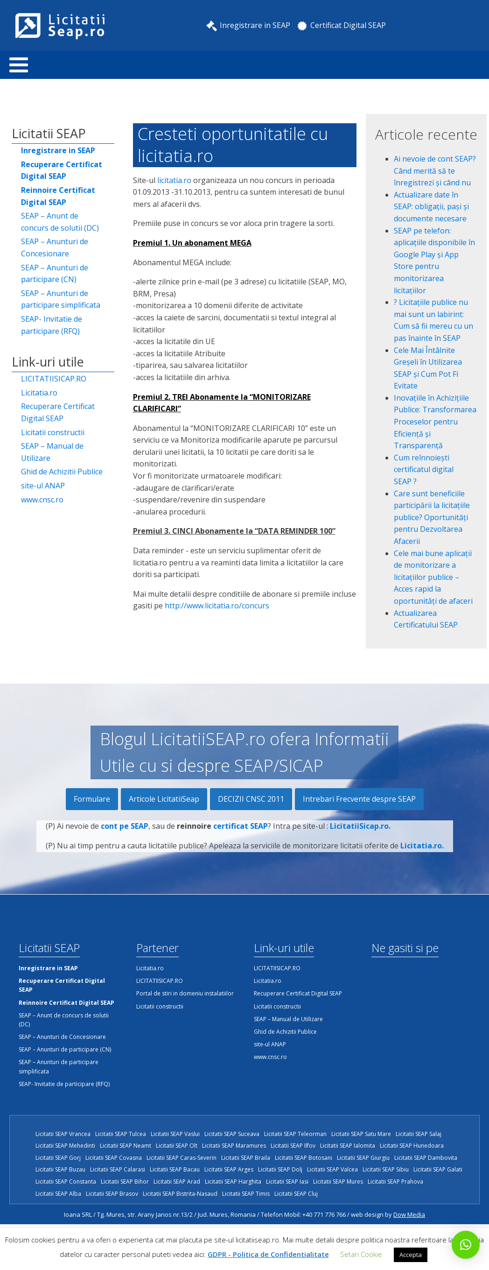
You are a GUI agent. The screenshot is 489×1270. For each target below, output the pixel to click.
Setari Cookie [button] (361, 1254)
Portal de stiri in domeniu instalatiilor (185, 993)
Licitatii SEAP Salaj (418, 1134)
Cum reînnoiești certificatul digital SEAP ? (424, 469)
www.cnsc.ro (42, 499)
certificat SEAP (240, 833)
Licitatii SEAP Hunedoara (412, 1146)
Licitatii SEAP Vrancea (63, 1134)
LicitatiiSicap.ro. (360, 833)
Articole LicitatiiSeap (164, 799)
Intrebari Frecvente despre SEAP (359, 799)
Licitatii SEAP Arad (177, 1181)
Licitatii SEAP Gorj (58, 1158)
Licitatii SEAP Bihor (125, 1181)
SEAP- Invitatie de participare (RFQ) (51, 325)
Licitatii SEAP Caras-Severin (182, 1158)
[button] (466, 1245)
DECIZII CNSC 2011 (251, 799)
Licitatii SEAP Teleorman (295, 1134)
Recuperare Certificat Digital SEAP (58, 412)
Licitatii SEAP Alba (58, 1194)
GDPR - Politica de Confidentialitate (268, 1254)
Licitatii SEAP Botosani (303, 1158)
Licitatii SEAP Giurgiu (363, 1158)
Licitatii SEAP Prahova (395, 1181)
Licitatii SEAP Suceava (231, 1134)
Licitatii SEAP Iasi (287, 1181)
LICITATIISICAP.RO (53, 379)
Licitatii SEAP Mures (338, 1181)
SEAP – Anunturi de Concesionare (54, 247)
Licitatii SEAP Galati (437, 1169)
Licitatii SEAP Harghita (233, 1181)
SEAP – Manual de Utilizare (52, 452)
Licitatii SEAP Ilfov (293, 1146)
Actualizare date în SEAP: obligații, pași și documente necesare (431, 207)
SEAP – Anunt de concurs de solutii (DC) (60, 222)
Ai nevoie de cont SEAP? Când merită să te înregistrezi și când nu (435, 171)
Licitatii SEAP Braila (245, 1158)
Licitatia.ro (39, 393)
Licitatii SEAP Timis (246, 1194)
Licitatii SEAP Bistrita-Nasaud (180, 1194)
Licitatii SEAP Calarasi (117, 1169)
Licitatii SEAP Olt (176, 1146)
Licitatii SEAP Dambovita (425, 1158)
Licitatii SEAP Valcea (332, 1169)
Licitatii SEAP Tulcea (120, 1134)
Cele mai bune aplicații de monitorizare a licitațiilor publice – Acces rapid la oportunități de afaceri (433, 577)
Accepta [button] (410, 1254)
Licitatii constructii (52, 432)
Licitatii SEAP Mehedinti (65, 1146)
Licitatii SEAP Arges (228, 1169)
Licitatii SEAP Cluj (296, 1194)
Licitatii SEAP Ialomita (347, 1146)
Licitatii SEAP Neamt (125, 1146)
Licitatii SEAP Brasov (112, 1194)
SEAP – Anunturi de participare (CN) (54, 273)
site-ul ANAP (43, 485)
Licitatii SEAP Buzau (60, 1169)
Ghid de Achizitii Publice (62, 471)
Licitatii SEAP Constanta (65, 1181)
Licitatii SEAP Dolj (280, 1169)
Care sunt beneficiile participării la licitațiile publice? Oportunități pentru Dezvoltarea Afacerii (432, 517)
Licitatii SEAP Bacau (175, 1169)
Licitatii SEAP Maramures (234, 1146)
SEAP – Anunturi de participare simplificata (60, 299)
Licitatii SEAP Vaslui (175, 1134)
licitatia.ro (174, 180)
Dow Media (409, 1214)
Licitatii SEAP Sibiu (386, 1169)
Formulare (92, 799)
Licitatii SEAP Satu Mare (361, 1134)
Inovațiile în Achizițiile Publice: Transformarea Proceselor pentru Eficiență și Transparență (435, 422)
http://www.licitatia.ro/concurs (217, 605)
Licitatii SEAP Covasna (113, 1158)
